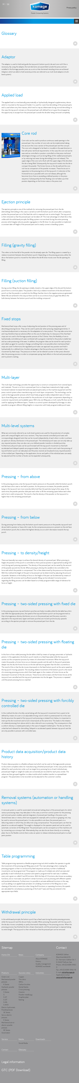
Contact (5, 1049)
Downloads (40, 1039)
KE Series (6, 1030)
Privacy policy (71, 7)
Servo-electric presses (7, 1016)
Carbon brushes (24, 984)
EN (8, 4)
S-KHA (6, 1005)
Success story (24, 972)
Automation (6, 1032)
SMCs (21, 982)
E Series (6, 1020)
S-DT (5, 999)
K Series (6, 984)
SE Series (6, 1012)
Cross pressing (24, 989)
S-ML (5, 1002)
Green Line (5, 977)
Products (5, 972)
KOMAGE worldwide (43, 966)
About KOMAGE (41, 958)
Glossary (22, 1049)
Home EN (6, 954)
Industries (40, 972)
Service (5, 1039)
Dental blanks (23, 987)
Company (40, 954)
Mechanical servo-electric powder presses (8, 1025)
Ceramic (22, 992)
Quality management (43, 964)
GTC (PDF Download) (16, 1070)
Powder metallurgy (25, 994)
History (38, 961)
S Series (6, 992)
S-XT (5, 997)
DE (4, 4)
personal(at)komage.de (64, 977)
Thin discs (22, 979)
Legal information (13, 1062)
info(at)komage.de (68, 972)
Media (21, 1039)
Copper (21, 977)
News (21, 954)
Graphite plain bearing (24, 998)
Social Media (23, 1043)
